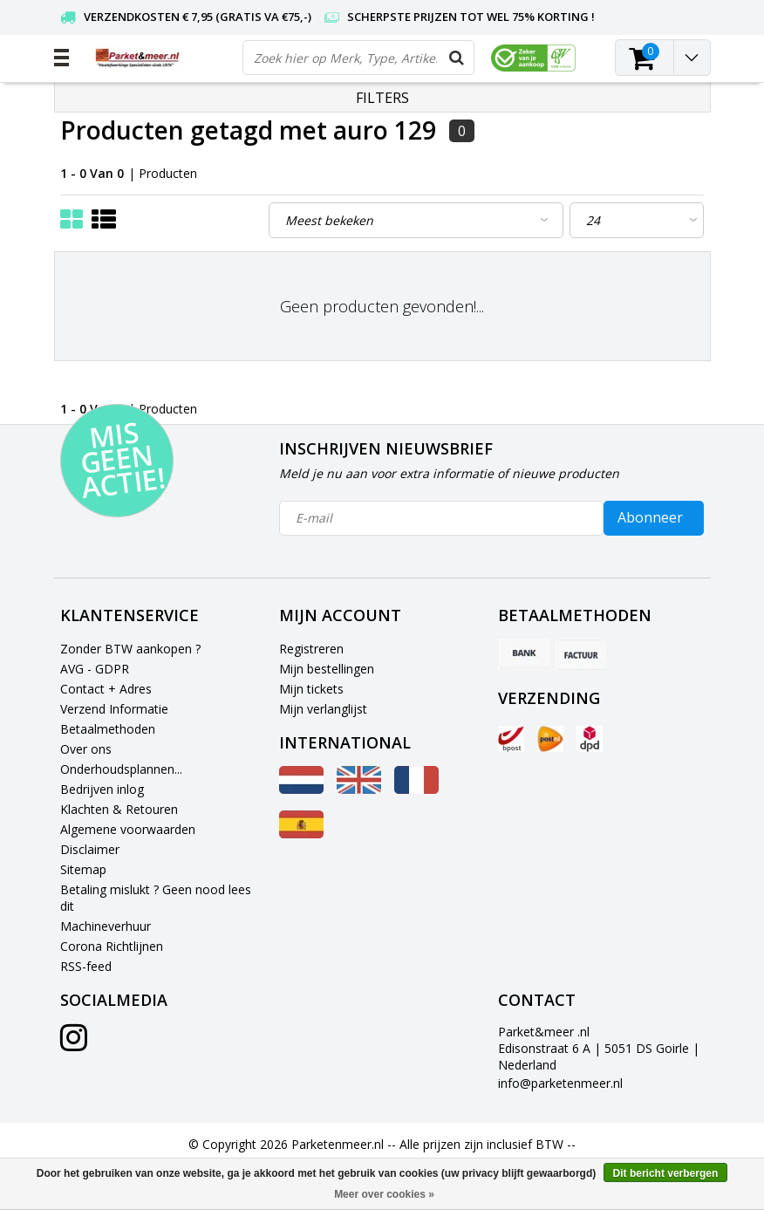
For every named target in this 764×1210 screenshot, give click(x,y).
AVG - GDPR (94, 668)
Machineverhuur (105, 926)
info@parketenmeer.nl (560, 1083)
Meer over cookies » (384, 1194)
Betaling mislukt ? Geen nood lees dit (155, 897)
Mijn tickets (311, 688)
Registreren (311, 648)
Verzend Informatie (114, 709)
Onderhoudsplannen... (121, 769)
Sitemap (83, 869)
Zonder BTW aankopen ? (130, 648)
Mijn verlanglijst (323, 709)
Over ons (86, 749)
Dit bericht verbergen (666, 1173)
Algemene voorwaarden (127, 829)
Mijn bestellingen (326, 668)
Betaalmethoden (107, 729)
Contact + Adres (106, 688)
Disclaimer (89, 849)
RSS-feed (86, 966)
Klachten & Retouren (119, 809)
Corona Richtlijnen (111, 946)
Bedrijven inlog (102, 789)
